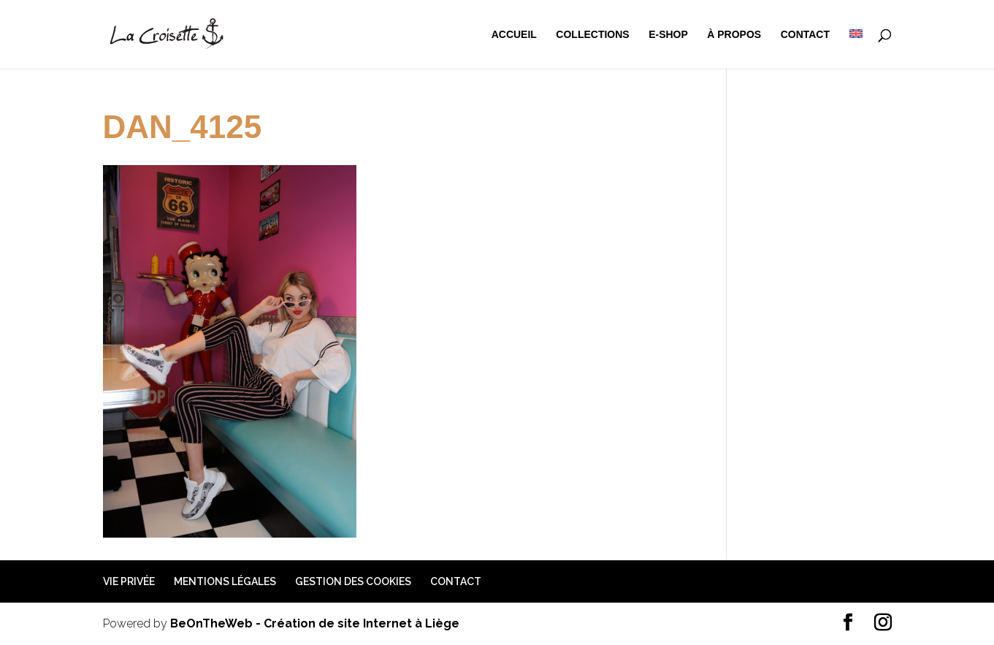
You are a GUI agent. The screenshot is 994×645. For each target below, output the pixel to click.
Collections (592, 34)
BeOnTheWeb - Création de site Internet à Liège (314, 623)
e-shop (668, 34)
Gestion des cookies (353, 581)
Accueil (514, 34)
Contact (805, 34)
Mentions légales (225, 581)
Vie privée (129, 581)
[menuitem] (856, 49)
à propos (734, 34)
